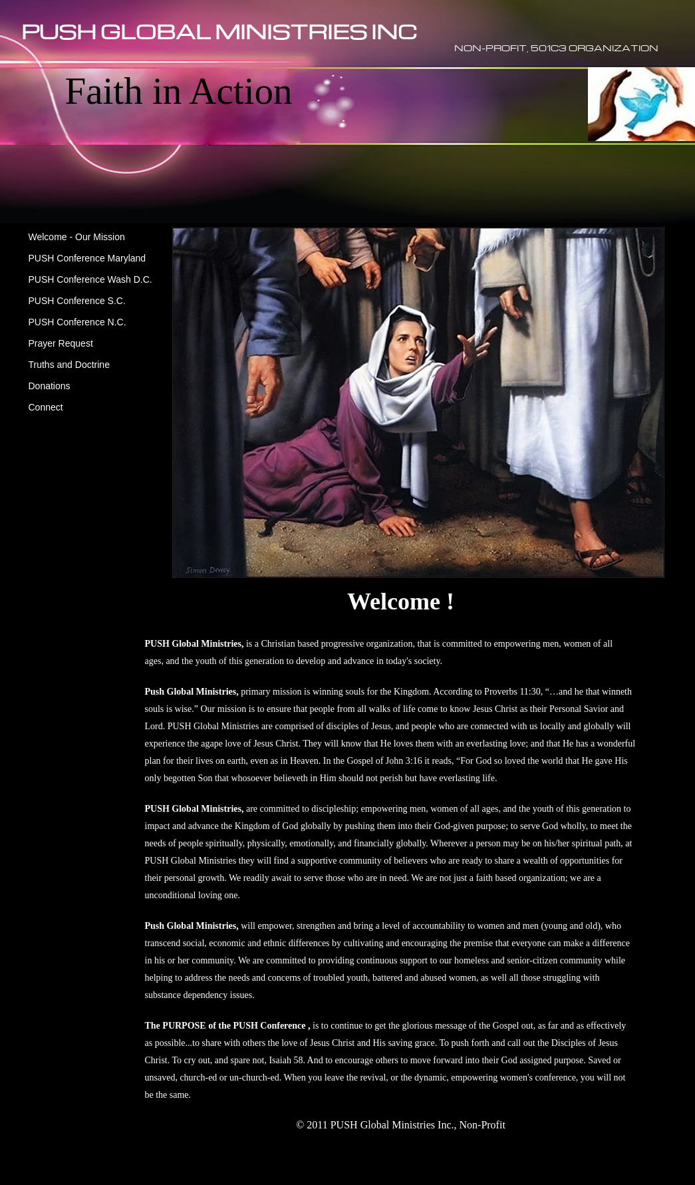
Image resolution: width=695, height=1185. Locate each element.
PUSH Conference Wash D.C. (90, 279)
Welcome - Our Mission (77, 237)
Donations (49, 386)
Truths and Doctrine (69, 364)
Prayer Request (61, 343)
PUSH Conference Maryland (87, 258)
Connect (46, 407)
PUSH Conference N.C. (77, 322)
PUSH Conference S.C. (77, 300)
